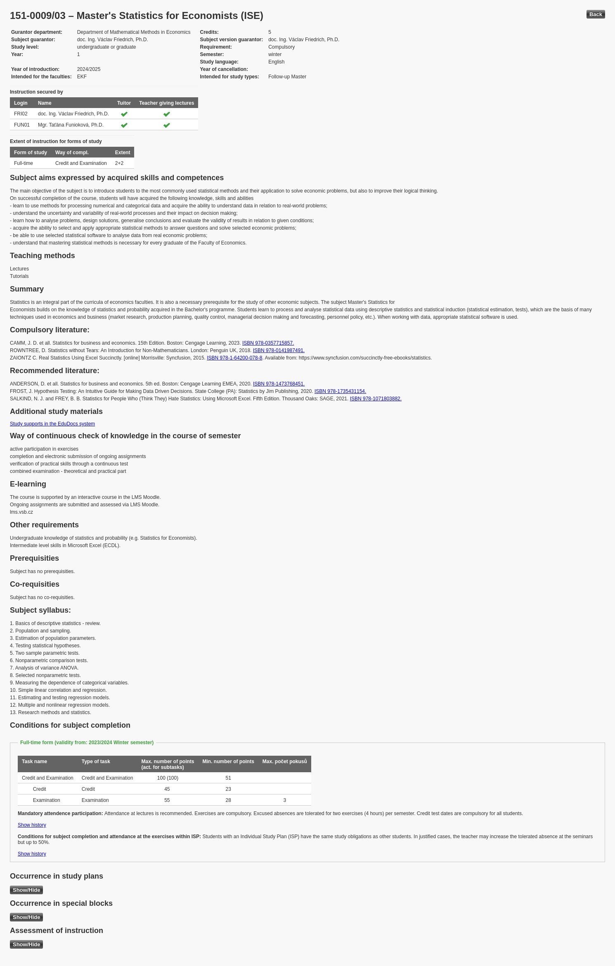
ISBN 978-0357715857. (268, 343)
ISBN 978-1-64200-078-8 (234, 358)
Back (595, 14)
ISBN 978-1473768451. (279, 384)
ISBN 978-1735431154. (340, 391)
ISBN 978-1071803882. (376, 399)
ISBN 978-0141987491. (279, 350)
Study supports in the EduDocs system (52, 424)
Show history (32, 825)
